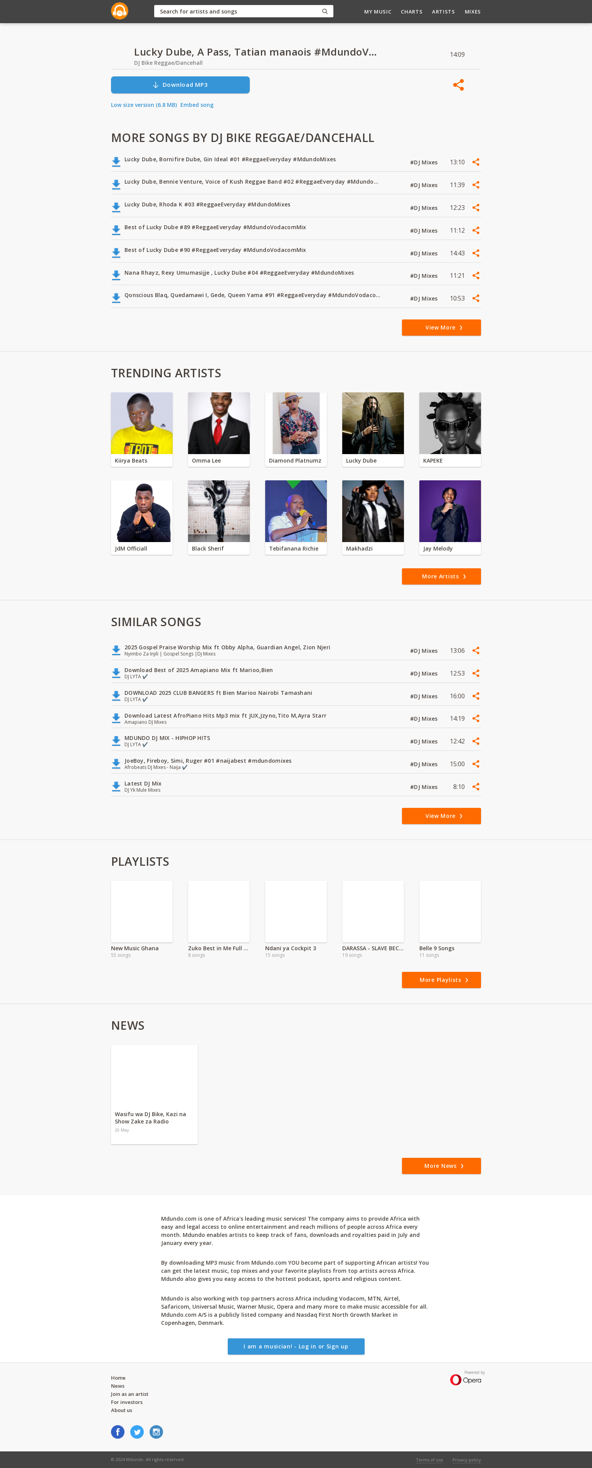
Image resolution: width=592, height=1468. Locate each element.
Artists (443, 11)
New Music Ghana (135, 948)
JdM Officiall (131, 548)
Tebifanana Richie (293, 548)
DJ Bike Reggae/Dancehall (168, 62)
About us (121, 1410)
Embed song (197, 104)
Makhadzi (359, 548)
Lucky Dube (361, 460)
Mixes (473, 11)
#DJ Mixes (424, 162)
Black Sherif (208, 548)
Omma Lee (206, 460)
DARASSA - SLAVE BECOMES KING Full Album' (373, 948)
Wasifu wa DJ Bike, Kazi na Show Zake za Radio (150, 1117)
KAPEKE (433, 460)
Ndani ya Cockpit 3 (290, 948)
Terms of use (429, 1460)
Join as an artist (129, 1393)
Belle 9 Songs (436, 948)
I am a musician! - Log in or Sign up (296, 1346)
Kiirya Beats (131, 460)
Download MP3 (180, 85)
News (117, 1385)
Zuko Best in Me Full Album (219, 948)
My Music (377, 11)
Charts (411, 11)
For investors (127, 1402)
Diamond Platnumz (295, 460)
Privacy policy (466, 1460)
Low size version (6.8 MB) (144, 104)
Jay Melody (438, 548)
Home (118, 1377)
